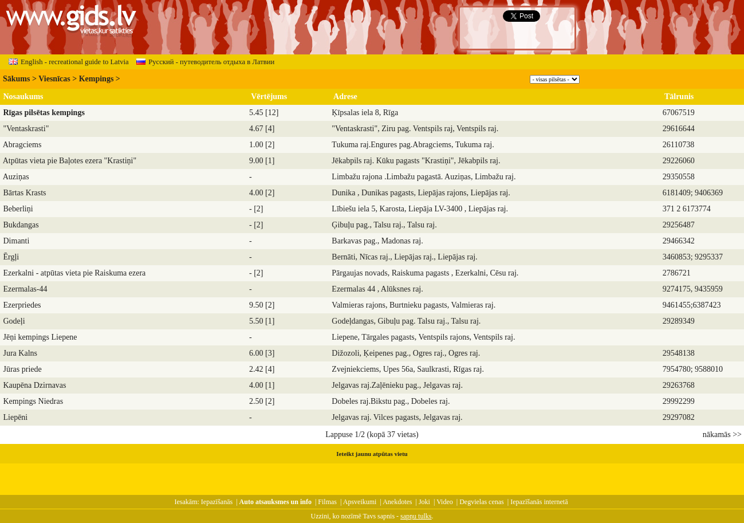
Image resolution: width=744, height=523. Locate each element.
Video (444, 502)
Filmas (327, 502)
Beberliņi (18, 209)
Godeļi (14, 321)
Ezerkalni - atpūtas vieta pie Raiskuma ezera (74, 273)
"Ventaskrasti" (26, 128)
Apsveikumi (360, 502)
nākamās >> (722, 434)
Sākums (16, 78)
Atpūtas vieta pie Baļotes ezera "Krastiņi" (69, 160)
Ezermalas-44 (25, 289)
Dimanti (16, 241)
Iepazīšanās (217, 502)
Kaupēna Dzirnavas (34, 385)
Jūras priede (22, 369)
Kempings (96, 78)
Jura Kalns (20, 353)
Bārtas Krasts (24, 192)
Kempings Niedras (33, 401)
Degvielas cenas (481, 502)
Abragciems (22, 144)
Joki (424, 502)
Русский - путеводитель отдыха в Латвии (205, 62)
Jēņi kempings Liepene (40, 337)
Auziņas (16, 176)
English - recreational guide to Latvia (69, 62)
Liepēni (15, 417)
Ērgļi (11, 257)
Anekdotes (397, 502)
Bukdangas (21, 225)
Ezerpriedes (22, 305)
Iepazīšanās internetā (539, 502)
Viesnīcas (54, 78)
